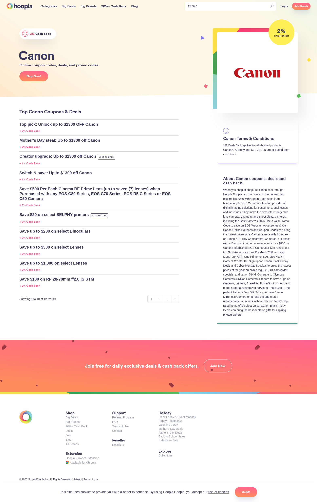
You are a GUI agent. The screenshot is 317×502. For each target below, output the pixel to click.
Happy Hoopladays (170, 420)
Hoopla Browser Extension (82, 458)
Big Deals (72, 417)
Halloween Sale (168, 440)
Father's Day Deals (170, 432)
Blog (68, 439)
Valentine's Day (168, 424)
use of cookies (218, 492)
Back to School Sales (171, 436)
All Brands (72, 444)
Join (68, 435)
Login (69, 430)
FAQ (115, 421)
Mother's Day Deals (170, 428)
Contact (117, 430)
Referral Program (123, 417)
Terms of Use (120, 426)
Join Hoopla (301, 6)
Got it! (246, 492)
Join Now (217, 366)
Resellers (118, 444)
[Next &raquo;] (175, 299)
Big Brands (72, 421)
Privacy (78, 479)
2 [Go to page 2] (167, 299)
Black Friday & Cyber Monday (177, 417)
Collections (165, 455)
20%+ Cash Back (77, 426)
